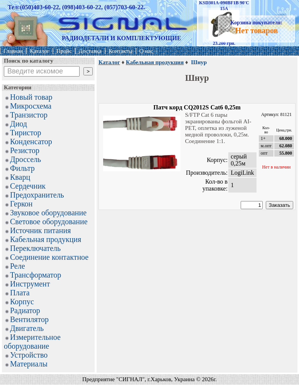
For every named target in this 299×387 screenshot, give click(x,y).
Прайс (64, 51)
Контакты (121, 51)
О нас (146, 51)
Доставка (90, 51)
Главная (13, 51)
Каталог (39, 51)
